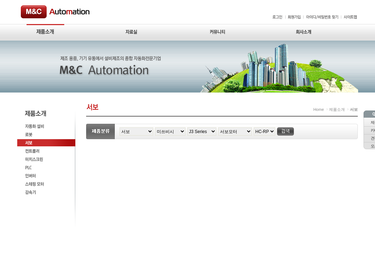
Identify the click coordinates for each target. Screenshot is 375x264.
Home (318, 109)
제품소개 (337, 109)
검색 (285, 131)
